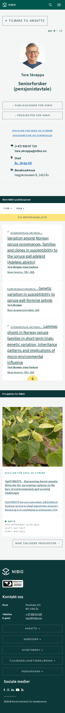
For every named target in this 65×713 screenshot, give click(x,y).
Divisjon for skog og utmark (32, 130)
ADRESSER (32, 639)
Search (50, 5)
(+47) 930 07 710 (26, 146)
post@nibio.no (34, 618)
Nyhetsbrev (32, 650)
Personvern (32, 671)
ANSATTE (32, 628)
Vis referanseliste (32, 217)
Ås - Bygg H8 (23, 163)
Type (8, 208)
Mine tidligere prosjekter (35, 543)
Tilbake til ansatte (25, 20)
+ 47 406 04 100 (34, 614)
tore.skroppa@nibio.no (31, 151)
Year (20, 208)
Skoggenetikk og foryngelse (32, 135)
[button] (32, 252)
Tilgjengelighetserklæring (32, 660)
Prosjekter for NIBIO (33, 115)
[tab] (32, 252)
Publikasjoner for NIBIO (33, 105)
